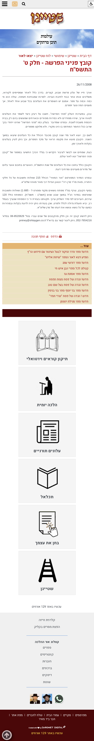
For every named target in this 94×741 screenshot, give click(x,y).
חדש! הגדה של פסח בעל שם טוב (68, 285)
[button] (23, 4)
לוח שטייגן (43, 55)
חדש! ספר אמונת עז (76, 274)
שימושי (59, 55)
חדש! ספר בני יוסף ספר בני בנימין (68, 290)
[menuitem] (47, 343)
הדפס (54, 236)
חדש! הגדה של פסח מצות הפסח (68, 279)
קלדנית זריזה (47, 620)
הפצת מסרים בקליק (47, 627)
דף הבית (86, 55)
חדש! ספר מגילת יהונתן (74, 301)
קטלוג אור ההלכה (47, 642)
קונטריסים (47, 654)
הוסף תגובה (38, 236)
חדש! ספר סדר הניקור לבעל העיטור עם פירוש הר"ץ (57, 252)
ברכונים (47, 668)
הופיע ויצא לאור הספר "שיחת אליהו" (66, 257)
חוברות (47, 661)
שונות (47, 682)
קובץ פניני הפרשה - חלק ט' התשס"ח (57, 66)
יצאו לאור (26, 55)
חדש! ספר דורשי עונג (75, 263)
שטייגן (72, 55)
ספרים (47, 647)
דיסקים (47, 675)
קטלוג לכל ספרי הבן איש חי (71, 268)
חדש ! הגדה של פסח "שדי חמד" (68, 296)
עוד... (84, 246)
